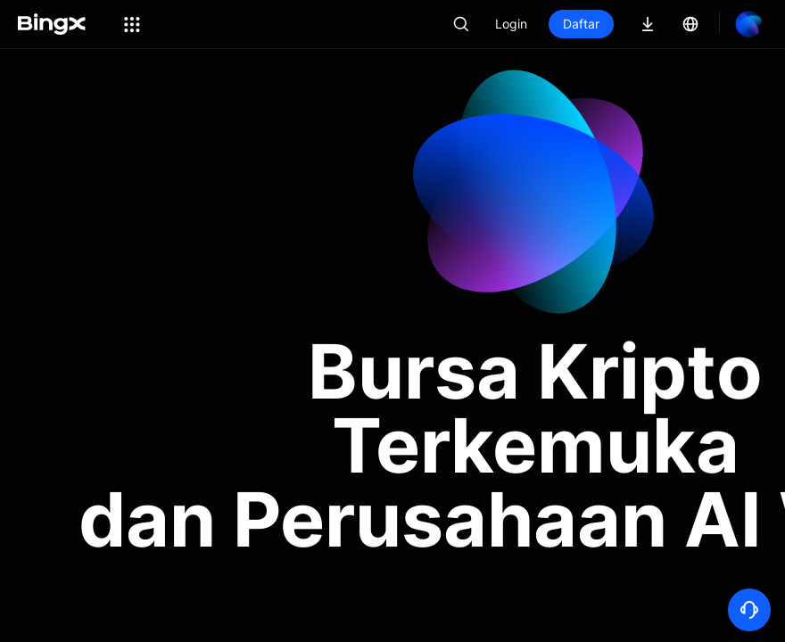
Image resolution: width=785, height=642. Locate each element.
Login (511, 23)
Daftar (581, 23)
